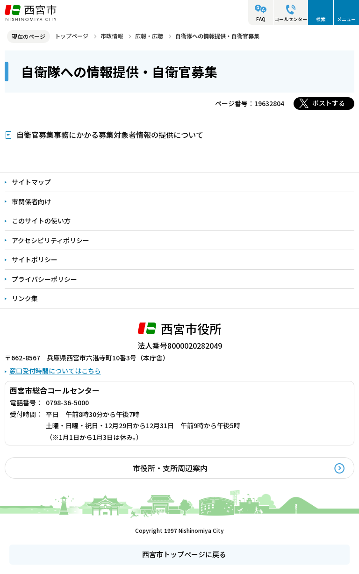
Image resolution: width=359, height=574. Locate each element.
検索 (320, 18)
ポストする (328, 103)
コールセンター (290, 18)
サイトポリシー (34, 259)
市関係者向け (31, 201)
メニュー (346, 18)
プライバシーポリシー (44, 279)
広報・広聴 (149, 36)
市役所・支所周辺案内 (170, 468)
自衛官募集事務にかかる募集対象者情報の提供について (109, 134)
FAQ (261, 18)
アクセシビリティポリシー (50, 240)
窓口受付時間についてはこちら (55, 370)
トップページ (71, 36)
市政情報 (112, 36)
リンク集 (25, 298)
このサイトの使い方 (41, 220)
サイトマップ (31, 182)
